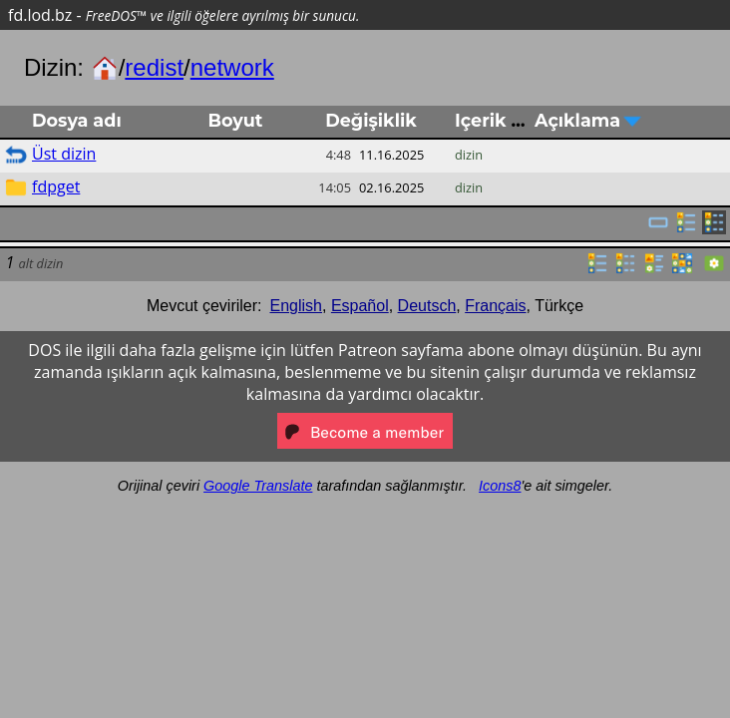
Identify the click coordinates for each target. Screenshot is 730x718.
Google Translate (257, 486)
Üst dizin (64, 154)
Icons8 (500, 486)
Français (495, 305)
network (232, 67)
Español (360, 305)
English (296, 305)
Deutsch (427, 305)
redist (154, 67)
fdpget (56, 186)
